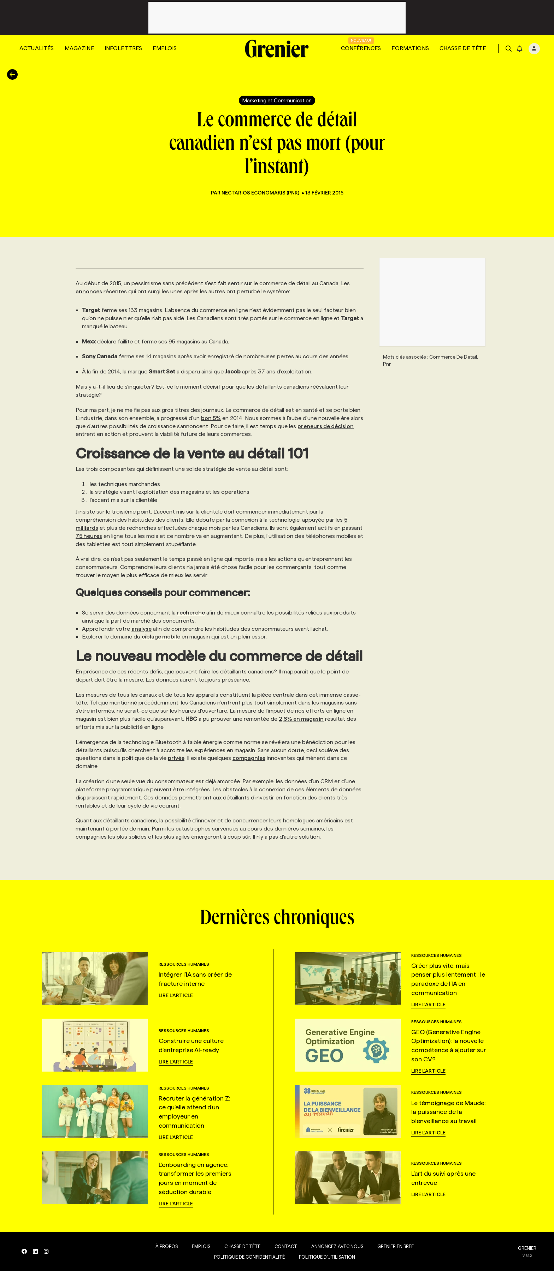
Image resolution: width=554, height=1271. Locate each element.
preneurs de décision (325, 426)
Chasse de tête (463, 48)
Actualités (36, 48)
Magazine (79, 48)
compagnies (248, 758)
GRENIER (527, 1248)
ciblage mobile (161, 637)
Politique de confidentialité (248, 1256)
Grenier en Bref (394, 1246)
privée (176, 758)
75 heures (89, 536)
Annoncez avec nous (336, 1246)
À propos (165, 1246)
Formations (410, 48)
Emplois (165, 48)
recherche (191, 613)
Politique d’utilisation (325, 1256)
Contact (284, 1246)
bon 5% (211, 418)
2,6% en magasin (301, 719)
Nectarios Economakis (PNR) (261, 193)
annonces (89, 291)
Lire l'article (176, 995)
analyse (141, 629)
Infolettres (123, 48)
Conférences (361, 48)
